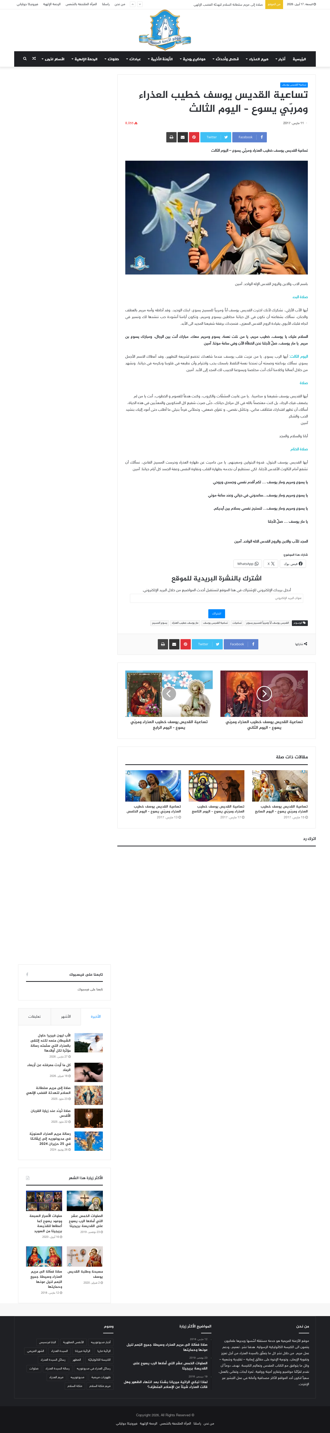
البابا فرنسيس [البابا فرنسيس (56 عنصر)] (47, 1342)
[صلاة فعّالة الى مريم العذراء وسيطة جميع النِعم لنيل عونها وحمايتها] (44, 1256)
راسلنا (106, 4)
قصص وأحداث (227, 59)
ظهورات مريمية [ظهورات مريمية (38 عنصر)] (101, 1377)
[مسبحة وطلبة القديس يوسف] (85, 1256)
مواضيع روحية (194, 59)
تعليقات (34, 1017)
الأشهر (66, 1017)
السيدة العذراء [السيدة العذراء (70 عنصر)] (59, 1351)
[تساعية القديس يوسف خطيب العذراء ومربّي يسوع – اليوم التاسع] (216, 786)
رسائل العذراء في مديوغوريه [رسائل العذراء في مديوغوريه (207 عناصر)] (94, 1368)
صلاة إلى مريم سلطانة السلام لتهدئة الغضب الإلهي (48, 1090)
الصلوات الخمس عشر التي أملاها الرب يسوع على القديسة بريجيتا (86, 1221)
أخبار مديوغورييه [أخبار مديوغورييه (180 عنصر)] (101, 1342)
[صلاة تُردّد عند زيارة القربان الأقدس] (89, 1118)
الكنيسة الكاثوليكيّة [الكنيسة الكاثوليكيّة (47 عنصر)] (99, 1360)
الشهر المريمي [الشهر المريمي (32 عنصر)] (35, 1351)
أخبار (282, 59)
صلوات (113, 59)
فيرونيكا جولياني (27, 4)
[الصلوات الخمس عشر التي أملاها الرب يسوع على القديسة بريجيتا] (85, 1201)
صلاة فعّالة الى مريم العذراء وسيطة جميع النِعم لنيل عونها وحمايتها (46, 1279)
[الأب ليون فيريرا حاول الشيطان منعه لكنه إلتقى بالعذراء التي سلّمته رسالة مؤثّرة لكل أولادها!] (89, 1042)
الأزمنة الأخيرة (162, 59)
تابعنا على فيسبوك (90, 990)
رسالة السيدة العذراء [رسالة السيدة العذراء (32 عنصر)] (58, 1368)
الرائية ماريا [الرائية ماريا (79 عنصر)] (104, 1351)
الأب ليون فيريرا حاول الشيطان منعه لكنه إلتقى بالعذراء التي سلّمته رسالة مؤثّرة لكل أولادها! (50, 1043)
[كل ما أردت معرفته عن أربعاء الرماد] (89, 1072)
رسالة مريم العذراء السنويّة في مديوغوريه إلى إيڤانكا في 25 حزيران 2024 (50, 1139)
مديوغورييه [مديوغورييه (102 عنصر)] (77, 1377)
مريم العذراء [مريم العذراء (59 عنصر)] (56, 1377)
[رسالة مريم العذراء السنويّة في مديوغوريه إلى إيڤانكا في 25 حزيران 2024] (89, 1141)
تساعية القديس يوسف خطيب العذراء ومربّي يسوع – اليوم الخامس (154, 809)
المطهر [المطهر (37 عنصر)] (77, 1360)
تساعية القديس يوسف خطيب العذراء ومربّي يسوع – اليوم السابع (281, 809)
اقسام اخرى (54, 59)
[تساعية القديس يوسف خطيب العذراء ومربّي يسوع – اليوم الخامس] (153, 786)
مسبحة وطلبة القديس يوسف (85, 1274)
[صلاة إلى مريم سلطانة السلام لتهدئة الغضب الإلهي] (89, 1095)
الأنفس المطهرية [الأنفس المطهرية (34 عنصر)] (73, 1342)
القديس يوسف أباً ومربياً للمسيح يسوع (267, 623)
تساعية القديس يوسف (294, 85)
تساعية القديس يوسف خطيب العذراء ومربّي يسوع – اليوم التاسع (218, 809)
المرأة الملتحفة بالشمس (81, 4)
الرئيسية (299, 59)
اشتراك (216, 613)
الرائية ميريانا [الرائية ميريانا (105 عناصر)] (82, 1351)
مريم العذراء (258, 59)
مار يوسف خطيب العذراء (185, 623)
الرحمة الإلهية (52, 4)
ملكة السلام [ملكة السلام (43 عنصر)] (75, 1386)
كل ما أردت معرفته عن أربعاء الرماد (49, 1067)
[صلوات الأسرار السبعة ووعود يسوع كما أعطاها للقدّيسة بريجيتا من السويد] (44, 1201)
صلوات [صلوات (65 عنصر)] (33, 1368)
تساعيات (237, 623)
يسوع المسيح (159, 623)
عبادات (135, 59)
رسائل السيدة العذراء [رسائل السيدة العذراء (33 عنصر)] (53, 1360)
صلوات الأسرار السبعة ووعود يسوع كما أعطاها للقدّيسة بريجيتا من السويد (45, 1223)
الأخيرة (96, 1017)
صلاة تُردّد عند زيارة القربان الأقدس (51, 1113)
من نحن (120, 4)
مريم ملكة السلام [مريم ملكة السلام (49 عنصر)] (100, 1386)
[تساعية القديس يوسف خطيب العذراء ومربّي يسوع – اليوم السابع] (280, 786)
